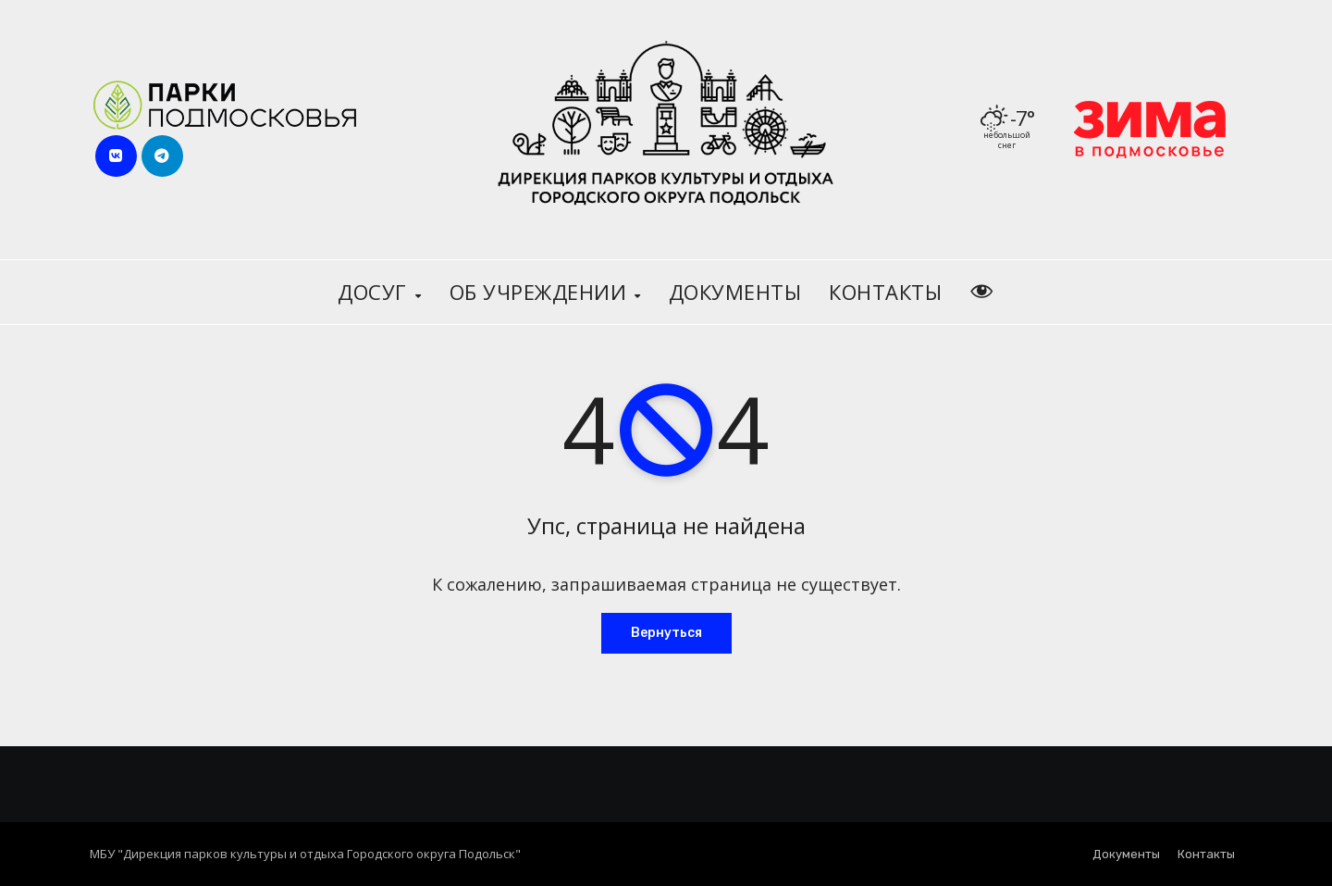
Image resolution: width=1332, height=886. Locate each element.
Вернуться (666, 633)
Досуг (375, 292)
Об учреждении (541, 292)
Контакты (885, 292)
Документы (735, 292)
